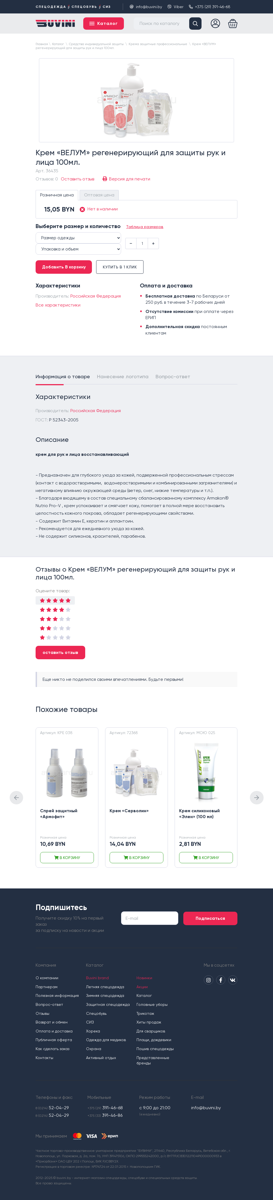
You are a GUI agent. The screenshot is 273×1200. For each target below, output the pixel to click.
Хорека (93, 1031)
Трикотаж (146, 1013)
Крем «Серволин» (129, 811)
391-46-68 (105, 1107)
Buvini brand (97, 978)
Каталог (145, 995)
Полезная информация (57, 995)
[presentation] (17, 799)
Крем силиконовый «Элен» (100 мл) (199, 814)
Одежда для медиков (106, 1039)
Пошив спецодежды (156, 1048)
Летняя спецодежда (105, 987)
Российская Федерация (95, 297)
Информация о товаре (63, 377)
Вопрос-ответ (173, 377)
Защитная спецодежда (108, 1004)
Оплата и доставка (54, 1031)
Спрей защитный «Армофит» (59, 814)
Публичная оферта (54, 1039)
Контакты (44, 1057)
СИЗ (90, 1022)
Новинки (145, 978)
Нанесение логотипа (123, 377)
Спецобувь (96, 1013)
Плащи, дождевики (154, 1039)
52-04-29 (52, 1107)
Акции (143, 987)
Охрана (93, 1048)
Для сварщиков (151, 1031)
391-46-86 (104, 1115)
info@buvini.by (146, 6)
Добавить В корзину (65, 267)
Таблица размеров (144, 227)
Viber (175, 6)
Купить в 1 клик (123, 268)
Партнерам (46, 987)
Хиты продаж (149, 1022)
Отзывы (42, 1013)
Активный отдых (101, 1057)
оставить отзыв (60, 653)
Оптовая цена (99, 195)
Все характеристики (58, 305)
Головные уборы (152, 1004)
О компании (47, 978)
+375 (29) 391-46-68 (209, 6)
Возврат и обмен (52, 1022)
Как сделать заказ (52, 1048)
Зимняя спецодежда (105, 995)
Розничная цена (57, 195)
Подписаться (213, 918)
